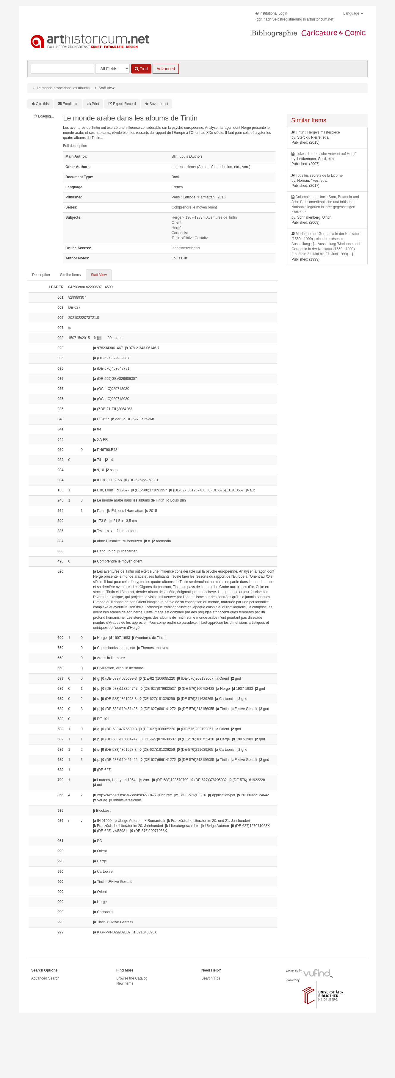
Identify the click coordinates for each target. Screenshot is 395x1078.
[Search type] (112, 69)
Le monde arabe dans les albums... (65, 88)
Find (141, 68)
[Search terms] (62, 69)
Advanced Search (45, 978)
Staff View (99, 275)
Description (41, 275)
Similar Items (70, 275)
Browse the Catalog (132, 978)
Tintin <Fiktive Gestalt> (190, 238)
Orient (176, 222)
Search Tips (210, 978)
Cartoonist (180, 233)
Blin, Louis (180, 156)
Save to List (159, 104)
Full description (75, 146)
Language (353, 13)
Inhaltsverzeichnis (186, 248)
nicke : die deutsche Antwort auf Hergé (325, 154)
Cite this (42, 104)
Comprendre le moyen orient (194, 207)
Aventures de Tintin (221, 217)
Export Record (124, 104)
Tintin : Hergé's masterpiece (318, 132)
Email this (70, 104)
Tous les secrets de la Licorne (319, 175)
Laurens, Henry (184, 167)
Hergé (176, 217)
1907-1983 (193, 217)
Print (95, 104)
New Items (124, 983)
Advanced (165, 68)
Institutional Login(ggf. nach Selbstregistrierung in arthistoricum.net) (295, 16)
